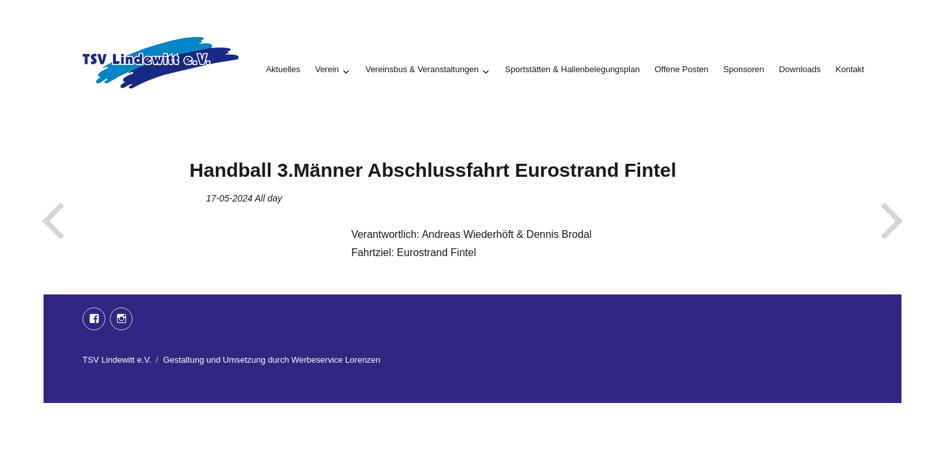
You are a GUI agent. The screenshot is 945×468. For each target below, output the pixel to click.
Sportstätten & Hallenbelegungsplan (572, 69)
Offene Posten (681, 69)
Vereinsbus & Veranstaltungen (421, 69)
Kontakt (850, 69)
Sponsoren (743, 69)
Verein (327, 69)
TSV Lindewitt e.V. (117, 360)
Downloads (799, 69)
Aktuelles (283, 69)
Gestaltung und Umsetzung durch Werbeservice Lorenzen (271, 360)
